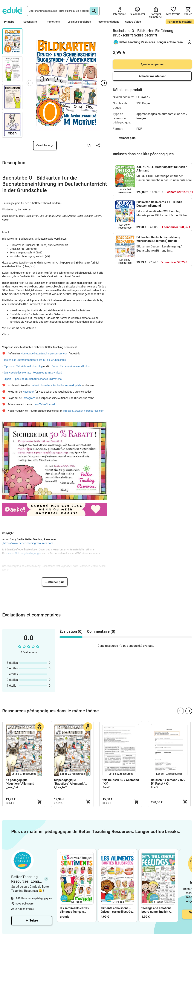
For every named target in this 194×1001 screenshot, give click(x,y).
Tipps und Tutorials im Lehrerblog (23, 366)
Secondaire (31, 21)
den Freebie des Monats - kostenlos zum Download (33, 372)
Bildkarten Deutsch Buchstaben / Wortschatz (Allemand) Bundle (158, 239)
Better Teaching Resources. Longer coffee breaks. (152, 42)
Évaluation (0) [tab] (71, 631)
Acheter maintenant (152, 76)
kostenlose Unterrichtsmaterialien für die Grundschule (35, 359)
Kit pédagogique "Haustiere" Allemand (20, 781)
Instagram (28, 398)
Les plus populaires (79, 21)
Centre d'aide (133, 21)
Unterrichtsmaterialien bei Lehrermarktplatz (56, 385)
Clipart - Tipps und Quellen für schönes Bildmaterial (33, 378)
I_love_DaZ (12, 787)
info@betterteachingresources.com (83, 410)
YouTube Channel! (45, 404)
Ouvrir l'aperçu (45, 145)
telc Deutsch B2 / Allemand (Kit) (121, 781)
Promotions (53, 21)
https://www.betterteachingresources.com (28, 543)
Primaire (10, 21)
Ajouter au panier (152, 64)
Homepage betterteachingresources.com (45, 353)
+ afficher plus (54, 582)
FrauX (106, 787)
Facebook (29, 391)
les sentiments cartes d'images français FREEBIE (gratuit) (74, 909)
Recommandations (108, 21)
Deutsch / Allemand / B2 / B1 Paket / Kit (168, 781)
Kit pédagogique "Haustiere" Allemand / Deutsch (69, 781)
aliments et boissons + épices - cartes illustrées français (117, 909)
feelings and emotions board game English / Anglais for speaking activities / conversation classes (157, 909)
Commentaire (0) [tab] (101, 631)
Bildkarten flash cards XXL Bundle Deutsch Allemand (159, 203)
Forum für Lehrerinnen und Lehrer (71, 366)
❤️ (4, 353)
